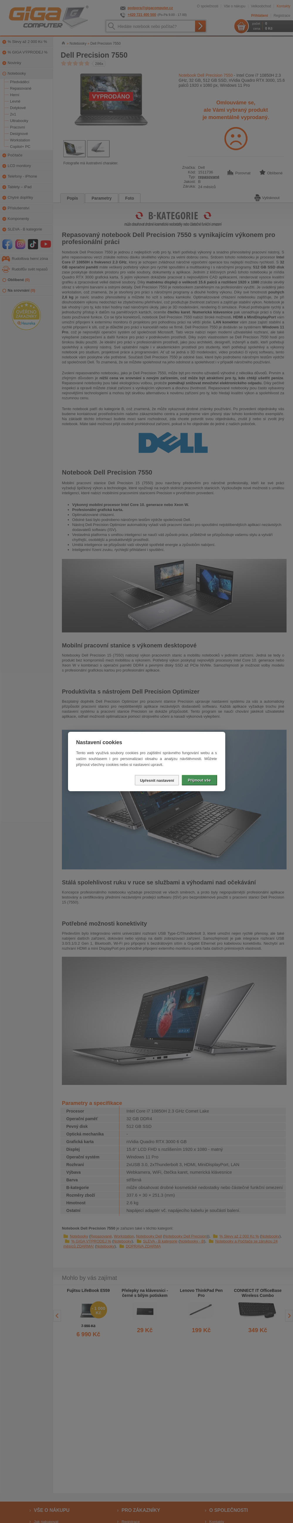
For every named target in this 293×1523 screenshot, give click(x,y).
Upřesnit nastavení (157, 780)
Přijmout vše (199, 780)
